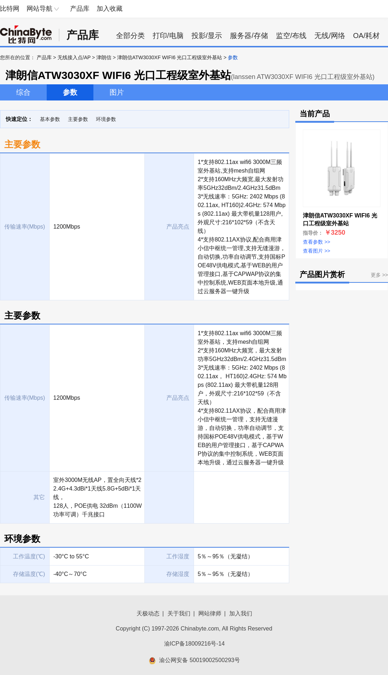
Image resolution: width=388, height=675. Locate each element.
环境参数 (106, 119)
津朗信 (103, 57)
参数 (70, 92)
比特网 (9, 8)
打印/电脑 (168, 35)
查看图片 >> (316, 251)
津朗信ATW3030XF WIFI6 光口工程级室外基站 (169, 57)
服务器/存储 (249, 35)
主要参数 (78, 119)
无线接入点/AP (74, 57)
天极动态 (148, 613)
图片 (117, 92)
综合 (23, 92)
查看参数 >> (316, 242)
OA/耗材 (366, 35)
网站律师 (209, 613)
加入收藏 (110, 8)
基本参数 (50, 119)
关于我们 (178, 613)
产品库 (79, 8)
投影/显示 (206, 35)
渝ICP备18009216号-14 (194, 644)
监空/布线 (291, 35)
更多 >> (379, 275)
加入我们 (240, 613)
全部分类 (130, 35)
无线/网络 (329, 35)
